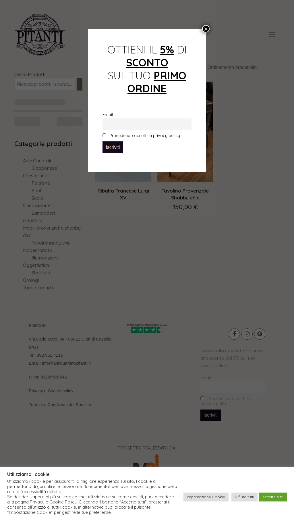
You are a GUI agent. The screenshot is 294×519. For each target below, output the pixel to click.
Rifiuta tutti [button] (244, 497)
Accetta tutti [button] (272, 497)
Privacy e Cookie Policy (53, 502)
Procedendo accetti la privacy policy (141, 135)
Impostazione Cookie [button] (206, 497)
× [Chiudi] (206, 28)
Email (107, 114)
